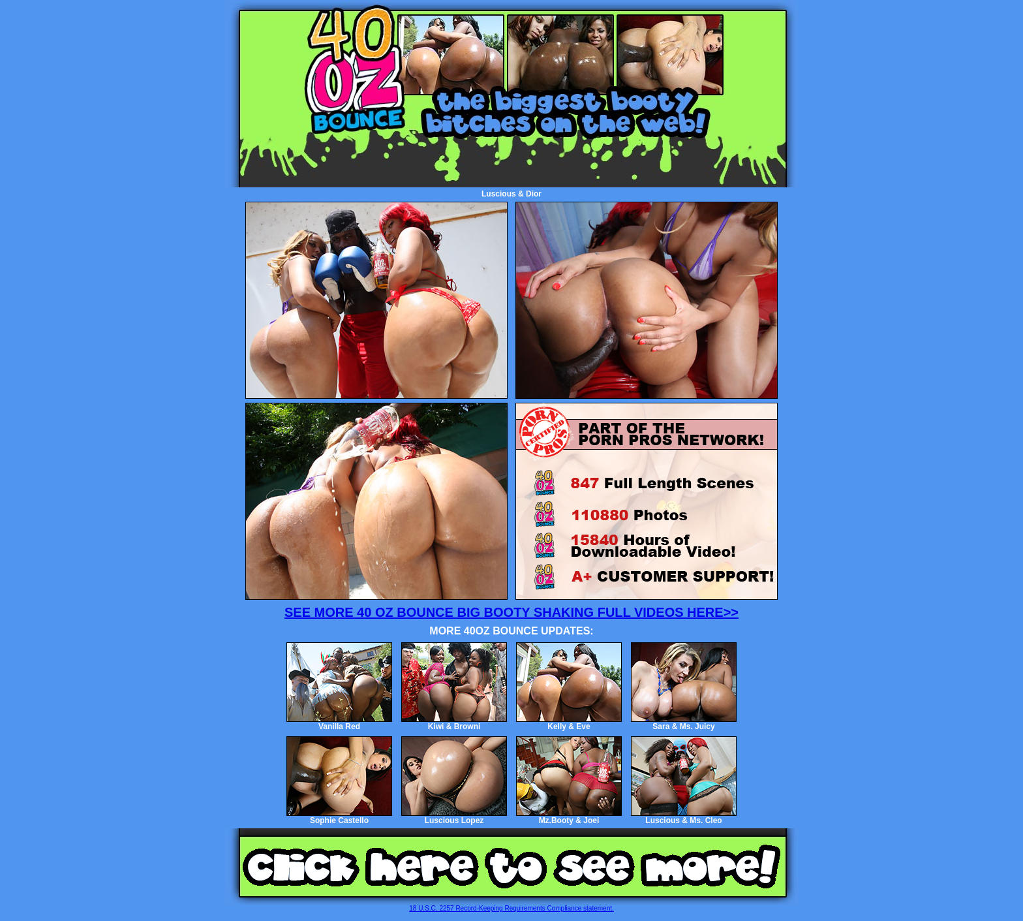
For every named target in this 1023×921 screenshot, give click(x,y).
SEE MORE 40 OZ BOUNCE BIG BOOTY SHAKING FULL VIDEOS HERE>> (511, 612)
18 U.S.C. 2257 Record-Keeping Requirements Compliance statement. (511, 908)
